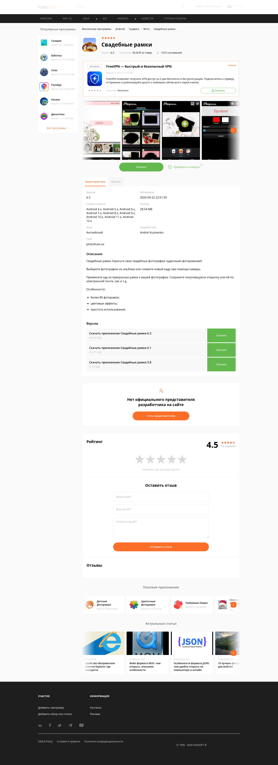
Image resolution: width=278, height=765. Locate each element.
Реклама (95, 714)
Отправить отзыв (161, 546)
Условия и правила (68, 741)
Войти (199, 6)
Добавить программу (51, 707)
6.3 (107, 52)
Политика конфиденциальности (103, 741)
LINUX (85, 18)
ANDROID (122, 18)
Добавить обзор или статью (55, 714)
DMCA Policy (45, 741)
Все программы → (58, 128)
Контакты (96, 707)
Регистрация (213, 6)
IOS (105, 18)
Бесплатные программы (96, 29)
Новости (147, 18)
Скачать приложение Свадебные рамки (120, 333)
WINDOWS (46, 18)
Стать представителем (161, 416)
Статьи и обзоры (175, 18)
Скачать (141, 167)
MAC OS (67, 18)
